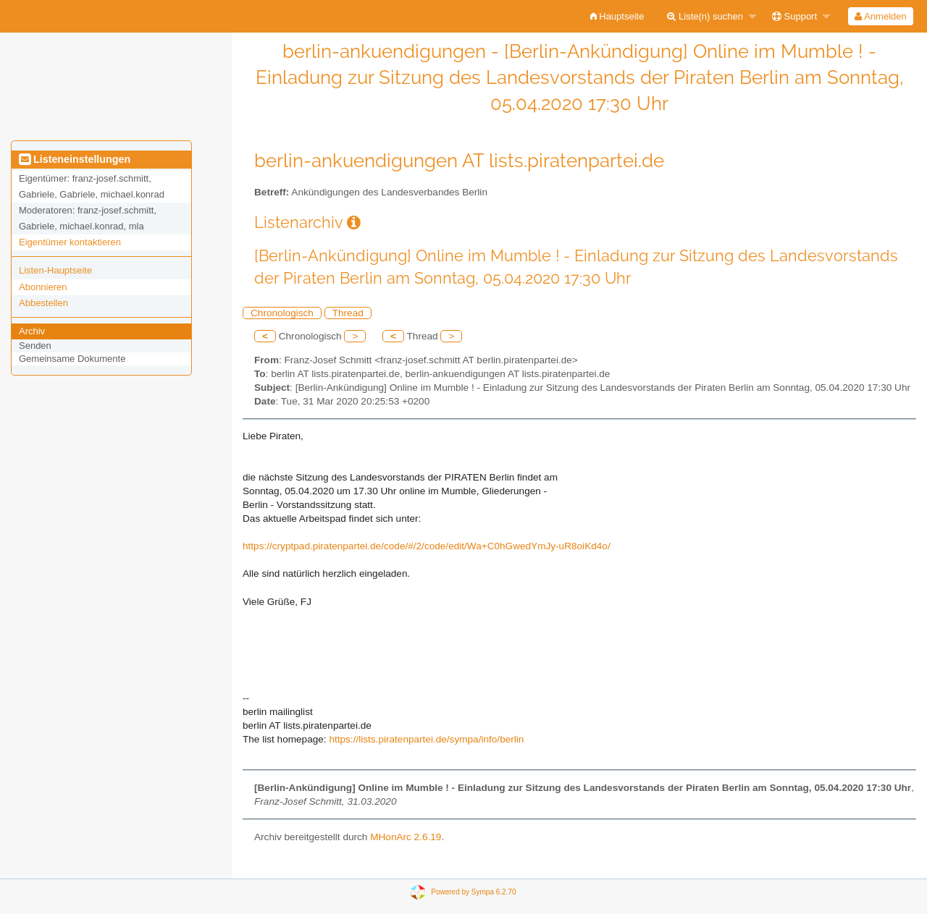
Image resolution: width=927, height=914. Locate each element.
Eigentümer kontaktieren (70, 242)
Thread (348, 313)
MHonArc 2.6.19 (405, 837)
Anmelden (880, 16)
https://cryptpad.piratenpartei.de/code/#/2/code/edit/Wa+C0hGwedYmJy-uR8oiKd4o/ (427, 546)
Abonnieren (43, 287)
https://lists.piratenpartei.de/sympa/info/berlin (426, 739)
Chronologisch (282, 313)
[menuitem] (617, 16)
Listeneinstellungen (74, 159)
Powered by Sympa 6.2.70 (473, 891)
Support (794, 16)
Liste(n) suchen (705, 16)
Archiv (32, 331)
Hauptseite (617, 16)
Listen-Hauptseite (55, 270)
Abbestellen (43, 302)
